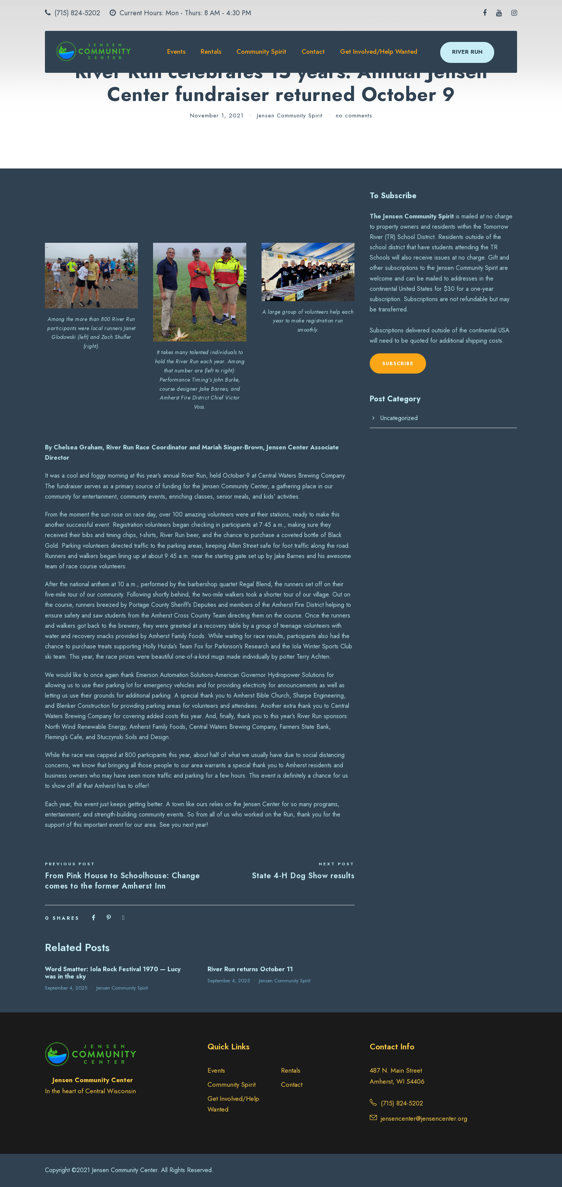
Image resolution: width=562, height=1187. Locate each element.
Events (176, 51)
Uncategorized (399, 418)
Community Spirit (261, 51)
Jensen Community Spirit (290, 115)
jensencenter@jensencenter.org (424, 1118)
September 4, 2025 (66, 987)
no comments (354, 115)
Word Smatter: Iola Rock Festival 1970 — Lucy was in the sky (112, 973)
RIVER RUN (467, 52)
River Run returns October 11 (250, 969)
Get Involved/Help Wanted (378, 51)
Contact (313, 51)
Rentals (211, 51)
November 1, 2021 (217, 115)
